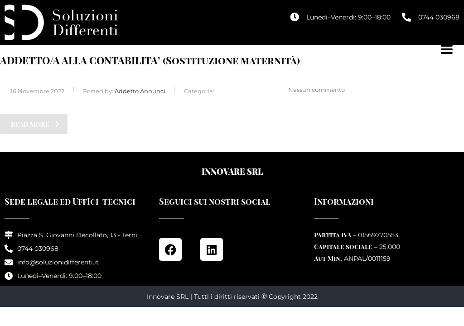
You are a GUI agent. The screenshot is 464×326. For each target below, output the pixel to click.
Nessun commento (311, 89)
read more (35, 124)
